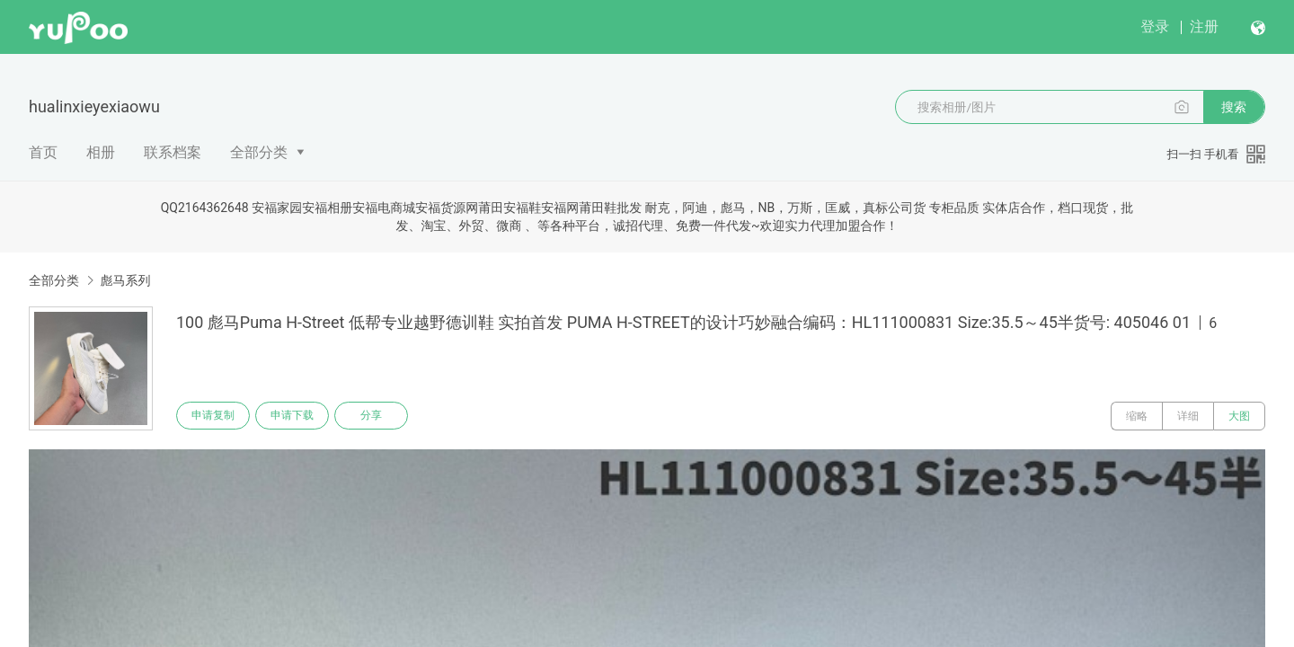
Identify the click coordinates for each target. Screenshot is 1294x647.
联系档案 (172, 152)
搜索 (1233, 107)
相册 (100, 152)
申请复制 (213, 416)
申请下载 (294, 416)
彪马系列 (125, 280)
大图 (1239, 416)
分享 (375, 416)
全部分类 (259, 152)
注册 (1204, 26)
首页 (43, 152)
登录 (1154, 26)
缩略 (1137, 416)
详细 (1188, 416)
